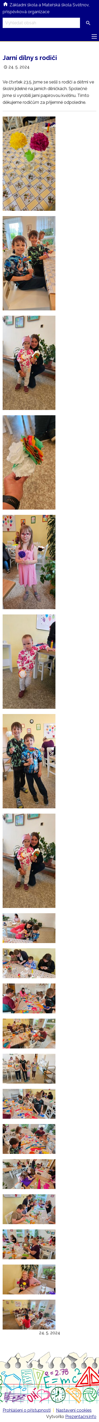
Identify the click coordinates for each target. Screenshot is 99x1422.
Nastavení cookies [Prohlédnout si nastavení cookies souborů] (74, 1410)
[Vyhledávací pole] (41, 23)
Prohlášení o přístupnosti (27, 1410)
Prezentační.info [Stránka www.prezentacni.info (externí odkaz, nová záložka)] (80, 1416)
